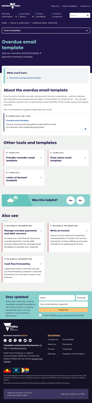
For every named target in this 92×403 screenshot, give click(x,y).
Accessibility (68, 339)
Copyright (67, 349)
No (80, 200)
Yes (70, 200)
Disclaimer (67, 344)
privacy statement (65, 315)
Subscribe (63, 310)
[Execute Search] (87, 15)
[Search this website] (78, 15)
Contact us (53, 339)
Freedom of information (74, 354)
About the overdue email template (25, 77)
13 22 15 (24, 335)
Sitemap (51, 354)
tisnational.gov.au (18, 348)
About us (52, 344)
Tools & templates (19, 23)
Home (4, 23)
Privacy (51, 349)
